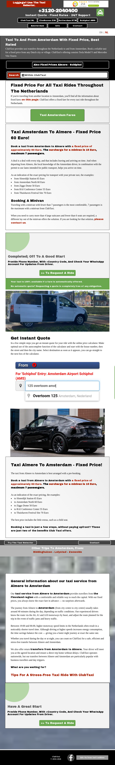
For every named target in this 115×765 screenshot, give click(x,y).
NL (106, 32)
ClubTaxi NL (27, 20)
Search (14, 75)
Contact (77, 26)
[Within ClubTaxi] (64, 75)
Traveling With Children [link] (57, 543)
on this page (30, 99)
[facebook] (71, 757)
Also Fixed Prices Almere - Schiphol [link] (57, 64)
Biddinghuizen (42, 552)
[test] (57, 115)
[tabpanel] (58, 10)
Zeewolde (75, 552)
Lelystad (60, 552)
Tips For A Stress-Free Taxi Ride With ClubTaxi (52, 675)
